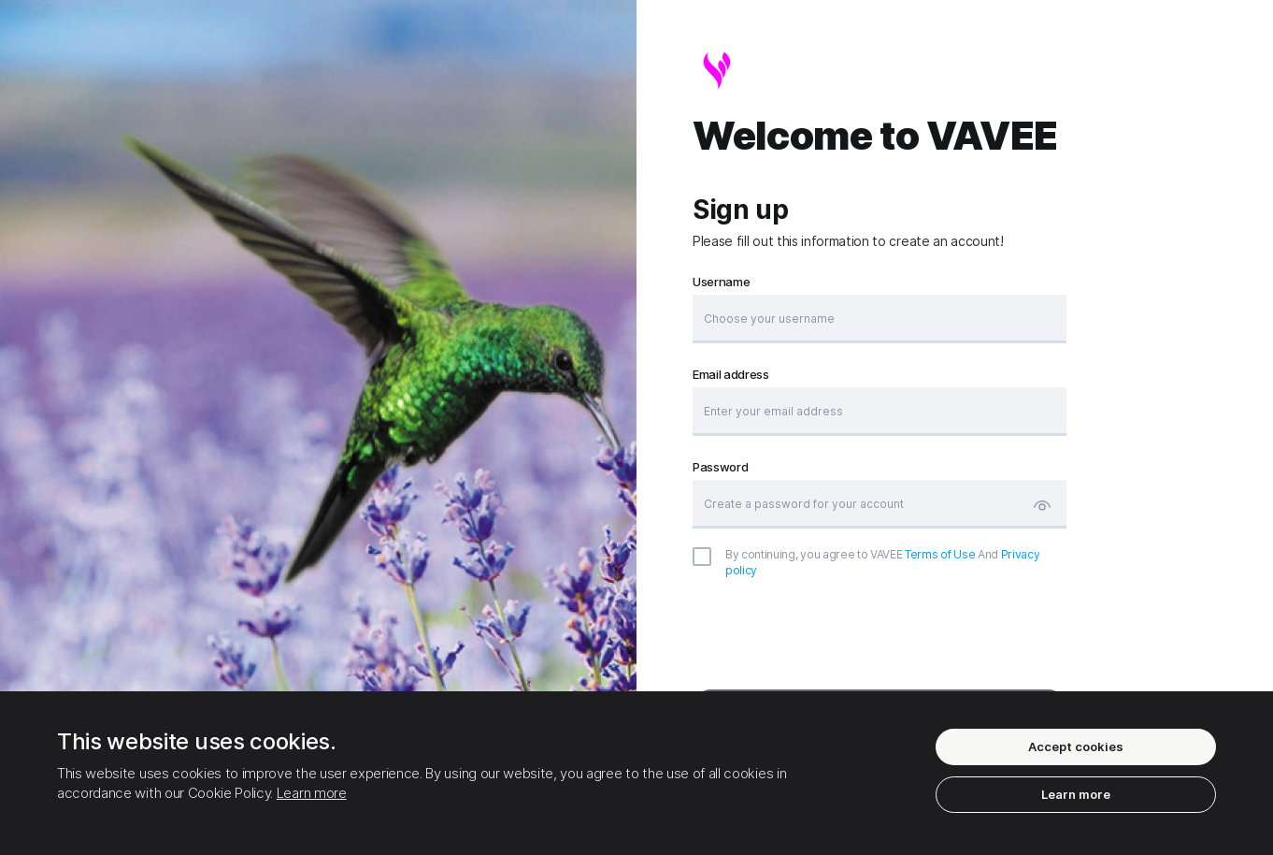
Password (720, 467)
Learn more (312, 793)
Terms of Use (940, 554)
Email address (731, 375)
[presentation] (879, 634)
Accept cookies (1075, 746)
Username (721, 282)
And (882, 562)
